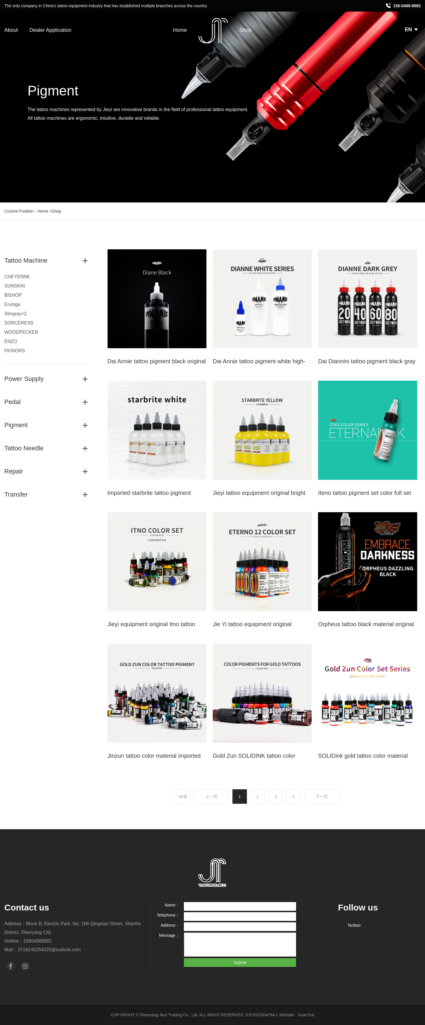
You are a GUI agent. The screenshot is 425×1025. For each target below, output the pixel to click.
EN (411, 29)
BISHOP (13, 295)
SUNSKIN (14, 285)
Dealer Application (50, 30)
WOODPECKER (21, 332)
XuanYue (306, 1015)
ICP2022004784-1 (261, 1015)
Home (180, 30)
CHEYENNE (17, 276)
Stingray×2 (15, 313)
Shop (245, 30)
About (11, 30)
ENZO (10, 341)
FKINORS (14, 350)
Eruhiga (12, 304)
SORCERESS (18, 322)
